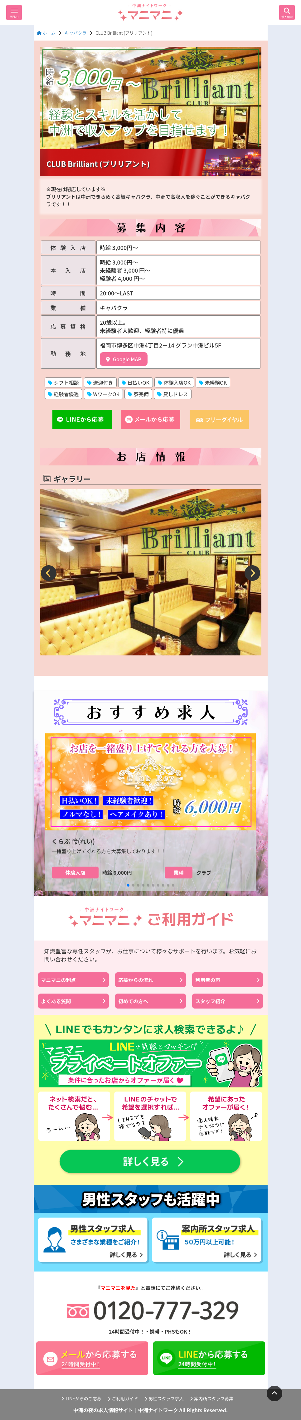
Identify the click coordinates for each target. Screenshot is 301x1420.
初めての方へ (150, 1001)
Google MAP (123, 359)
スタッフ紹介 (227, 1001)
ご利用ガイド (123, 1398)
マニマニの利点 (73, 980)
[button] (49, 573)
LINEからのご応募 (81, 1398)
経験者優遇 (63, 394)
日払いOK (135, 382)
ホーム (46, 33)
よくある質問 (73, 1001)
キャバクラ (75, 33)
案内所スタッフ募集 (212, 1398)
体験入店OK (174, 382)
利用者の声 (227, 980)
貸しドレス (172, 394)
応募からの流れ (150, 980)
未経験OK (213, 382)
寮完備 (138, 394)
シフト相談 (63, 382)
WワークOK (103, 394)
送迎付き (100, 382)
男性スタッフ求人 (164, 1398)
